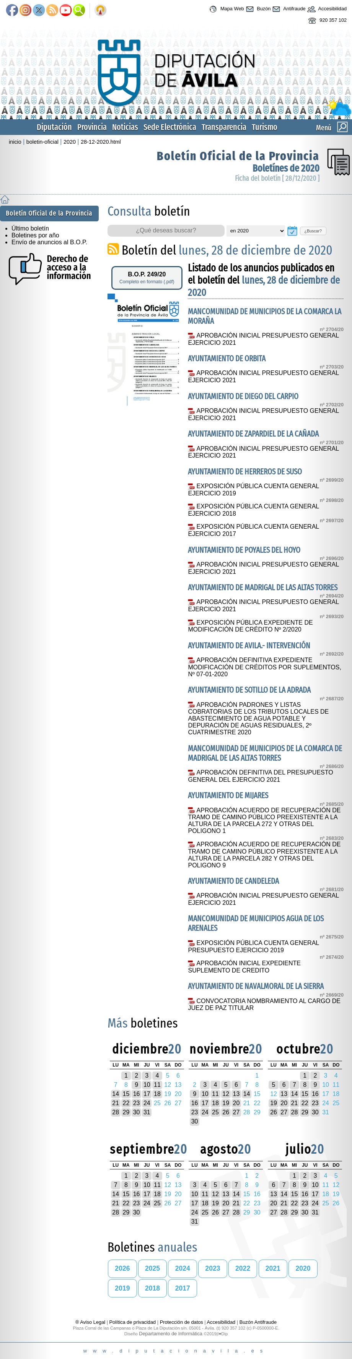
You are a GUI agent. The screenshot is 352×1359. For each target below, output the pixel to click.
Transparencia (224, 127)
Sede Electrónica (169, 127)
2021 (273, 1268)
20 (236, 1103)
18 (157, 1094)
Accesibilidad (326, 9)
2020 (70, 142)
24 (146, 1103)
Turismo (264, 127)
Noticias (125, 127)
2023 (212, 1268)
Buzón (257, 9)
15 (125, 1094)
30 (136, 1112)
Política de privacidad (132, 1322)
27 (236, 1112)
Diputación (54, 127)
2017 (182, 1288)
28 (115, 1112)
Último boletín (30, 228)
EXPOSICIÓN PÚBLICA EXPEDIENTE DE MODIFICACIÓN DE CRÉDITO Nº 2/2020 (250, 626)
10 (146, 1084)
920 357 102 (326, 20)
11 (157, 1084)
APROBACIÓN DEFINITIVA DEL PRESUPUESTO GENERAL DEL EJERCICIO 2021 (260, 776)
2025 (152, 1268)
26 (225, 1112)
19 (225, 1103)
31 (146, 1112)
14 (115, 1094)
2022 (242, 1268)
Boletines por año (35, 235)
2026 (122, 1268)
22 (125, 1103)
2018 (152, 1288)
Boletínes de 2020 (286, 168)
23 (136, 1103)
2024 (182, 1268)
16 (136, 1094)
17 (146, 1094)
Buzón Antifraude (258, 1322)
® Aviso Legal (91, 1322)
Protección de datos (181, 1322)
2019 (122, 1288)
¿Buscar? (313, 231)
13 (236, 1094)
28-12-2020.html (101, 142)
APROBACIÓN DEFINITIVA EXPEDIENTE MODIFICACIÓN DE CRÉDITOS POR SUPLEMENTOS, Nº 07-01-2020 (264, 667)
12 (225, 1094)
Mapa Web (225, 9)
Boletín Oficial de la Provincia (238, 156)
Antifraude (288, 9)
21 (115, 1103)
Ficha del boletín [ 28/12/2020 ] (277, 178)
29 (125, 1112)
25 (215, 1112)
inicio (15, 142)
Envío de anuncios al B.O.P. (49, 242)
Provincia (92, 127)
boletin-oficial (42, 142)
